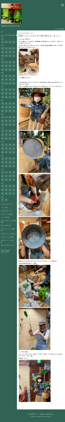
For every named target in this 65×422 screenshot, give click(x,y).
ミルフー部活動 (5, 217)
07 (6, 52)
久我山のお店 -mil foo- (7, 204)
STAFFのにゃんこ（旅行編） (7, 241)
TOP (2, 32)
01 (13, 42)
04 (2, 42)
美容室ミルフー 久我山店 (37, 414)
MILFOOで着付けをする (7, 245)
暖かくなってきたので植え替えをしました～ (41, 36)
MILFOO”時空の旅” (6, 225)
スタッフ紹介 (4, 207)
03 (6, 42)
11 (6, 48)
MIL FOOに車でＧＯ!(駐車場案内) (8, 221)
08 (2, 52)
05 (13, 52)
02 (10, 42)
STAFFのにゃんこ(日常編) (8, 233)
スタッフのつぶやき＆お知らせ (8, 36)
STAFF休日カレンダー (7, 211)
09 (13, 48)
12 (2, 48)
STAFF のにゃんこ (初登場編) (8, 229)
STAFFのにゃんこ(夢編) (7, 237)
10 (10, 48)
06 (10, 52)
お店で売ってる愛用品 (7, 214)
